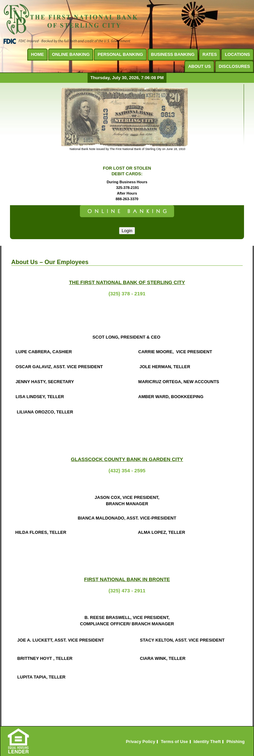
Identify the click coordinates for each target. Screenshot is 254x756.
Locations (237, 54)
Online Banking (71, 54)
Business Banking (173, 54)
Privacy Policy (140, 741)
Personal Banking (120, 54)
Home (37, 54)
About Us (199, 66)
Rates (209, 54)
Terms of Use (174, 741)
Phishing (235, 742)
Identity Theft (207, 741)
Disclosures (234, 66)
